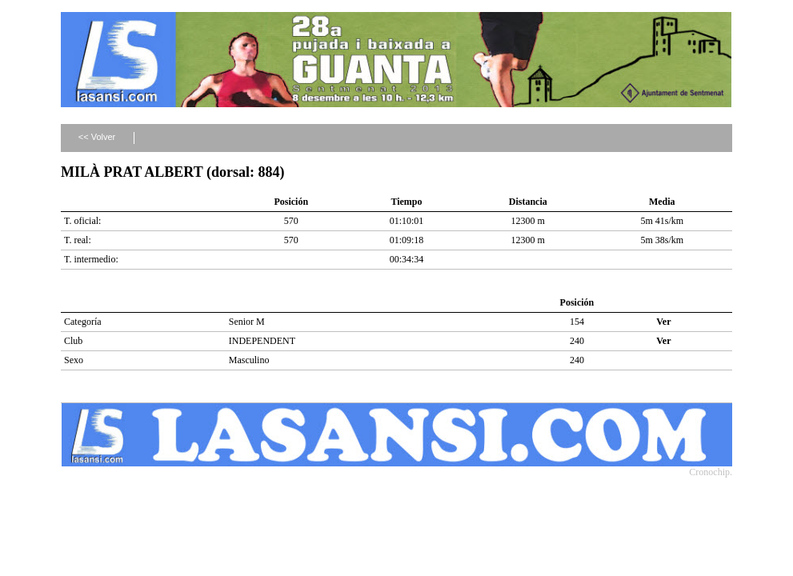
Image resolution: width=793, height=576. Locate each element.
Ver (663, 321)
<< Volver (96, 137)
